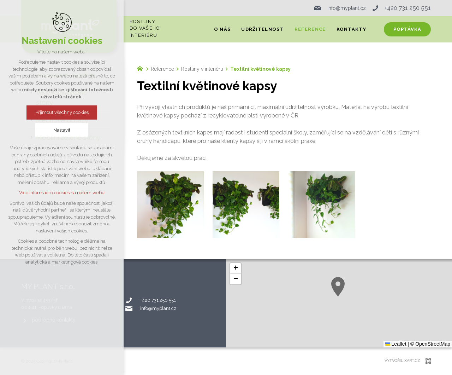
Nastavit (61, 130)
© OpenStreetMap (430, 344)
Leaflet (395, 344)
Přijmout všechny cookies (62, 112)
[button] (338, 287)
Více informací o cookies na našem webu (62, 192)
